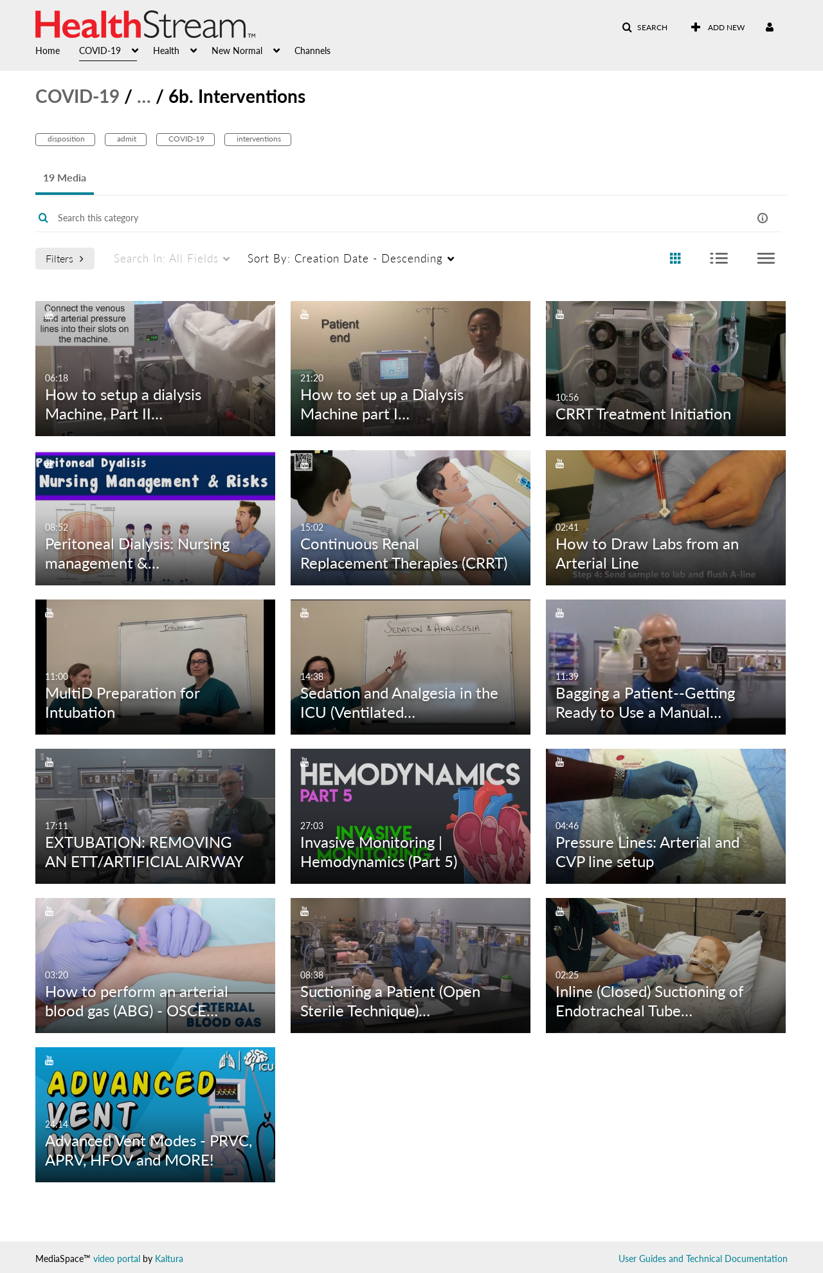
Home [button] (47, 50)
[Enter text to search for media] (368, 218)
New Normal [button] (237, 50)
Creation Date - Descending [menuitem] (345, 258)
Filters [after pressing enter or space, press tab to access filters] (65, 258)
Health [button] (166, 50)
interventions (258, 138)
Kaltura (169, 1258)
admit (125, 138)
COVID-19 (77, 96)
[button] (644, 27)
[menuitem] (57, 49)
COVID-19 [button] (100, 50)
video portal (116, 1258)
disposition (65, 138)
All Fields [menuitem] (166, 258)
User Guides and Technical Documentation (703, 1258)
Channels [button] (312, 50)
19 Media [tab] (64, 177)
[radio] (675, 259)
